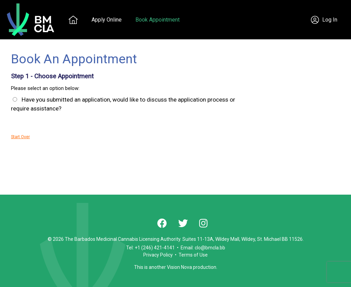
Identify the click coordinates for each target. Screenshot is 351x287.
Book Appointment (157, 19)
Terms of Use (193, 255)
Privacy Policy (158, 255)
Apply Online (107, 19)
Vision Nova (179, 267)
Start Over (20, 136)
